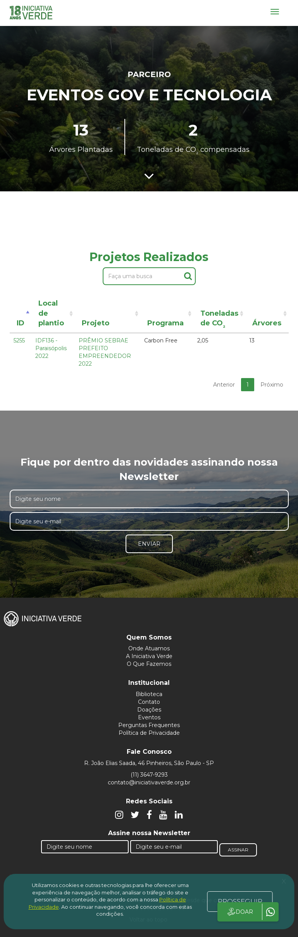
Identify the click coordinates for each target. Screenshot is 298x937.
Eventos (149, 717)
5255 (19, 340)
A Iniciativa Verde (149, 656)
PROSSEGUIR (240, 901)
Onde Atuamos (149, 648)
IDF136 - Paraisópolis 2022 (51, 348)
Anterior (224, 384)
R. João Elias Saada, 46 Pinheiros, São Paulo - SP (149, 763)
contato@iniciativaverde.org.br (149, 782)
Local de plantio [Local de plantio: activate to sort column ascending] (51, 313)
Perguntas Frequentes (149, 725)
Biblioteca (149, 694)
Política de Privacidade (149, 732)
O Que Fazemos (149, 663)
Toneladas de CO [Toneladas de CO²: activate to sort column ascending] (219, 319)
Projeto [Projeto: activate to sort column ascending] (95, 323)
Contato (149, 701)
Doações (149, 709)
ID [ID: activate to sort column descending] (20, 323)
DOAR (239, 911)
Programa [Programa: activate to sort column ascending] (165, 323)
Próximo (271, 384)
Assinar (238, 850)
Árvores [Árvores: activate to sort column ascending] (266, 323)
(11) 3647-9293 (149, 774)
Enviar (149, 543)
